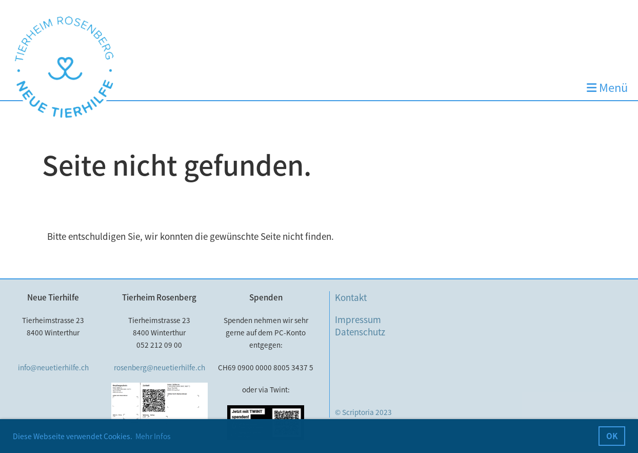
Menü (607, 88)
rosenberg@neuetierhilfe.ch (159, 367)
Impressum (358, 319)
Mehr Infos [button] (153, 436)
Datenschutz (360, 331)
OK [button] (612, 436)
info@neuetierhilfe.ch (53, 367)
